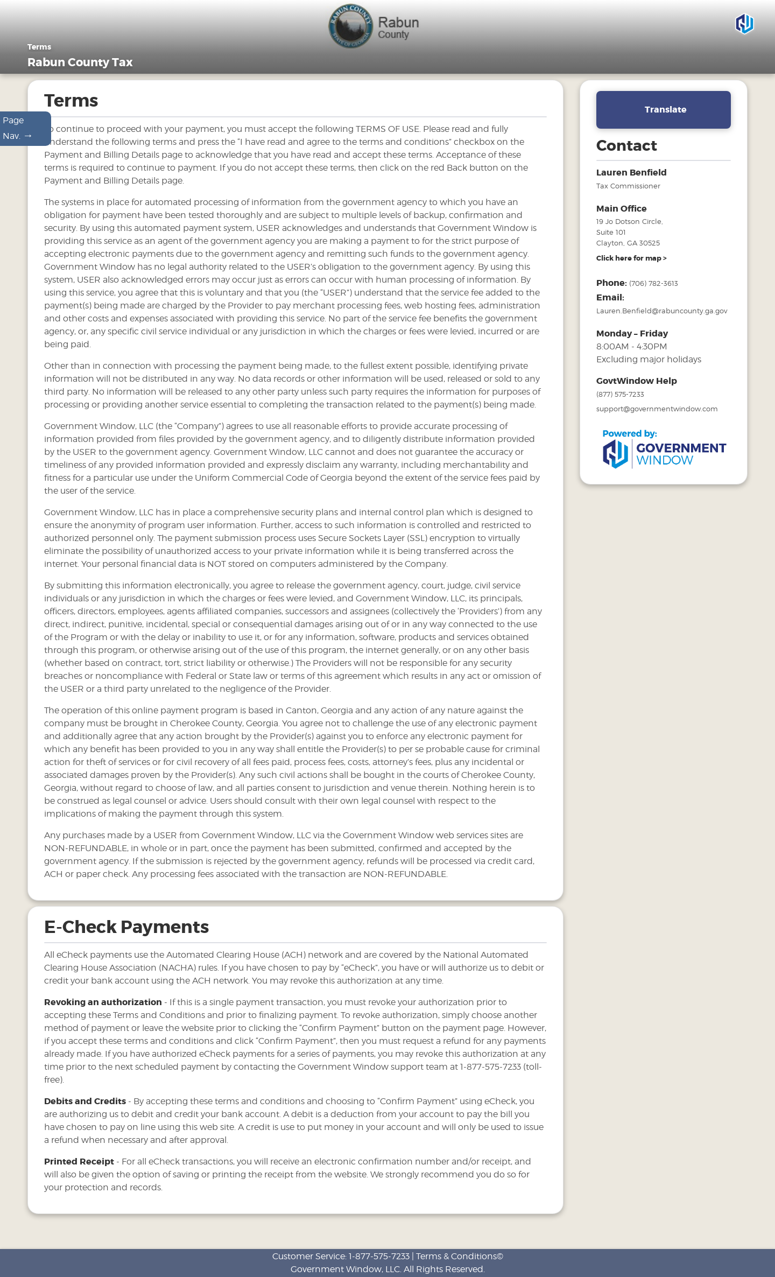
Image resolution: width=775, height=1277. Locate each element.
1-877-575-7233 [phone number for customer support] (379, 1256)
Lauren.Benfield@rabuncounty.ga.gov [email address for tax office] (661, 322)
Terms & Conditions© (459, 1256)
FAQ (590, 73)
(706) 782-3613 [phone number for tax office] (653, 294)
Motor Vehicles (478, 73)
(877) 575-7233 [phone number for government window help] (620, 405)
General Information (386, 73)
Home (314, 73)
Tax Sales (545, 73)
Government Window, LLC (345, 1269)
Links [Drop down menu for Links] (633, 73)
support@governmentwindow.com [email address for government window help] (657, 420)
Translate (666, 121)
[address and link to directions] (631, 269)
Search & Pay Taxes (707, 73)
